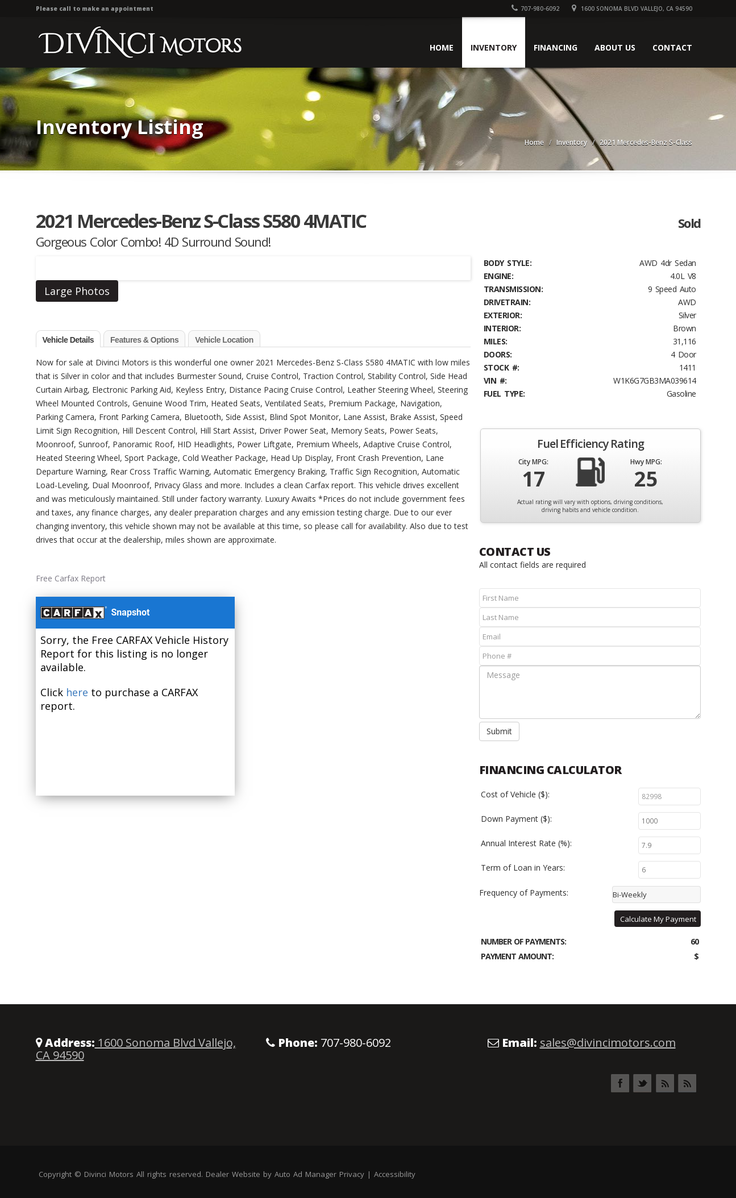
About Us (614, 47)
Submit (499, 731)
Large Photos (77, 291)
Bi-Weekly (630, 894)
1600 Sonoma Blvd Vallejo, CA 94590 (632, 9)
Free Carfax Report (71, 578)
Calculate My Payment (658, 919)
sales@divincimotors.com (608, 1042)
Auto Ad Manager (305, 1174)
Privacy (351, 1174)
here (77, 692)
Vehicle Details (68, 339)
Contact (672, 47)
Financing (555, 47)
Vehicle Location (224, 339)
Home (442, 47)
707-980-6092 (535, 9)
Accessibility (394, 1174)
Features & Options (144, 339)
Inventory (494, 47)
